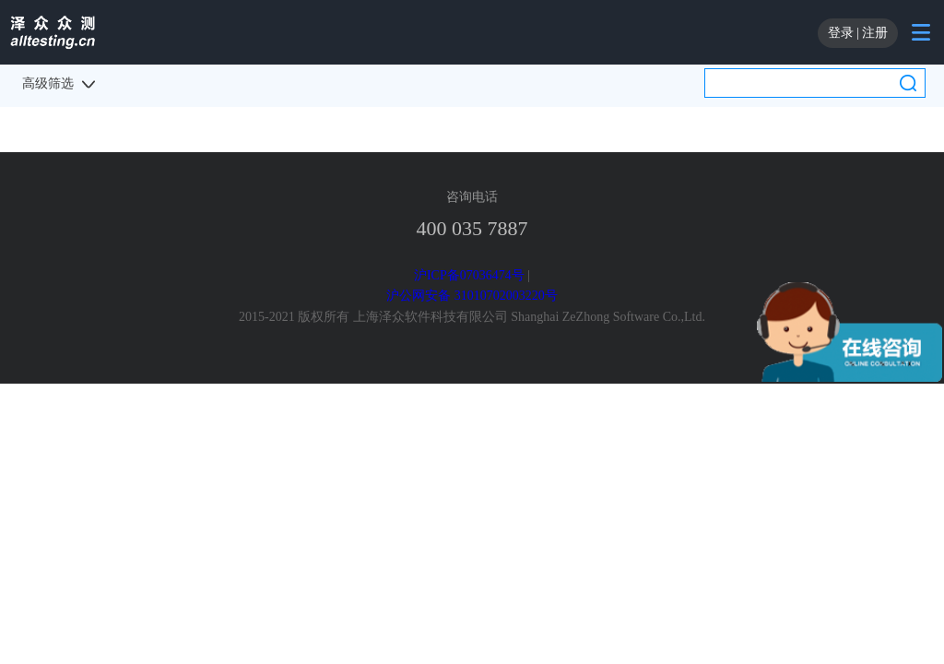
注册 (875, 33)
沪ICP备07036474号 (469, 275)
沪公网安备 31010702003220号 (472, 295)
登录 (841, 33)
